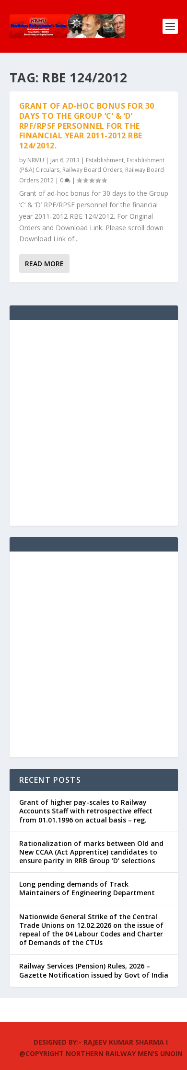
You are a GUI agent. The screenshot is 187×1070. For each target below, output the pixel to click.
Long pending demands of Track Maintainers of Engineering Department (87, 888)
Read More (44, 263)
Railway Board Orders (92, 170)
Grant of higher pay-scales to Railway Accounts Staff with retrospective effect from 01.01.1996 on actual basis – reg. (85, 811)
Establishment (105, 160)
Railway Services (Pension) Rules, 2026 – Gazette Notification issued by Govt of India (93, 970)
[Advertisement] (93, 422)
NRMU (35, 160)
